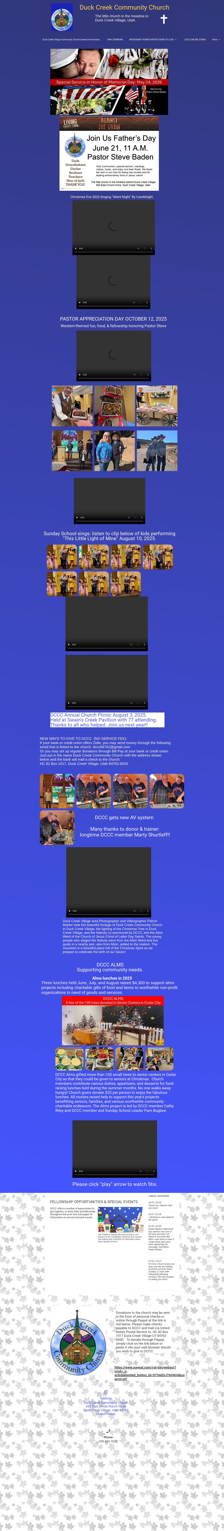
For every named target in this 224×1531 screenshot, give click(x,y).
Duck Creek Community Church (124, 7)
